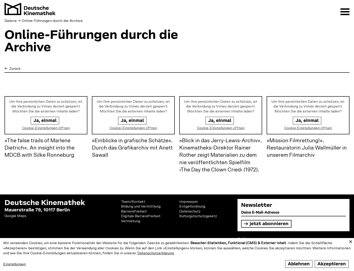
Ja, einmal (44, 120)
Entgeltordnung (192, 206)
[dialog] (177, 254)
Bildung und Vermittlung (141, 206)
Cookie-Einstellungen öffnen (46, 128)
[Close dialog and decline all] (350, 241)
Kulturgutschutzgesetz (198, 216)
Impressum (188, 201)
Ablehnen (299, 264)
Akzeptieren (331, 264)
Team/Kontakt (133, 201)
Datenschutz (189, 211)
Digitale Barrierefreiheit (141, 216)
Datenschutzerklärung (155, 253)
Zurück (14, 68)
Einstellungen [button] (14, 264)
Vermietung (130, 221)
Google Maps (15, 216)
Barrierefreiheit (134, 211)
